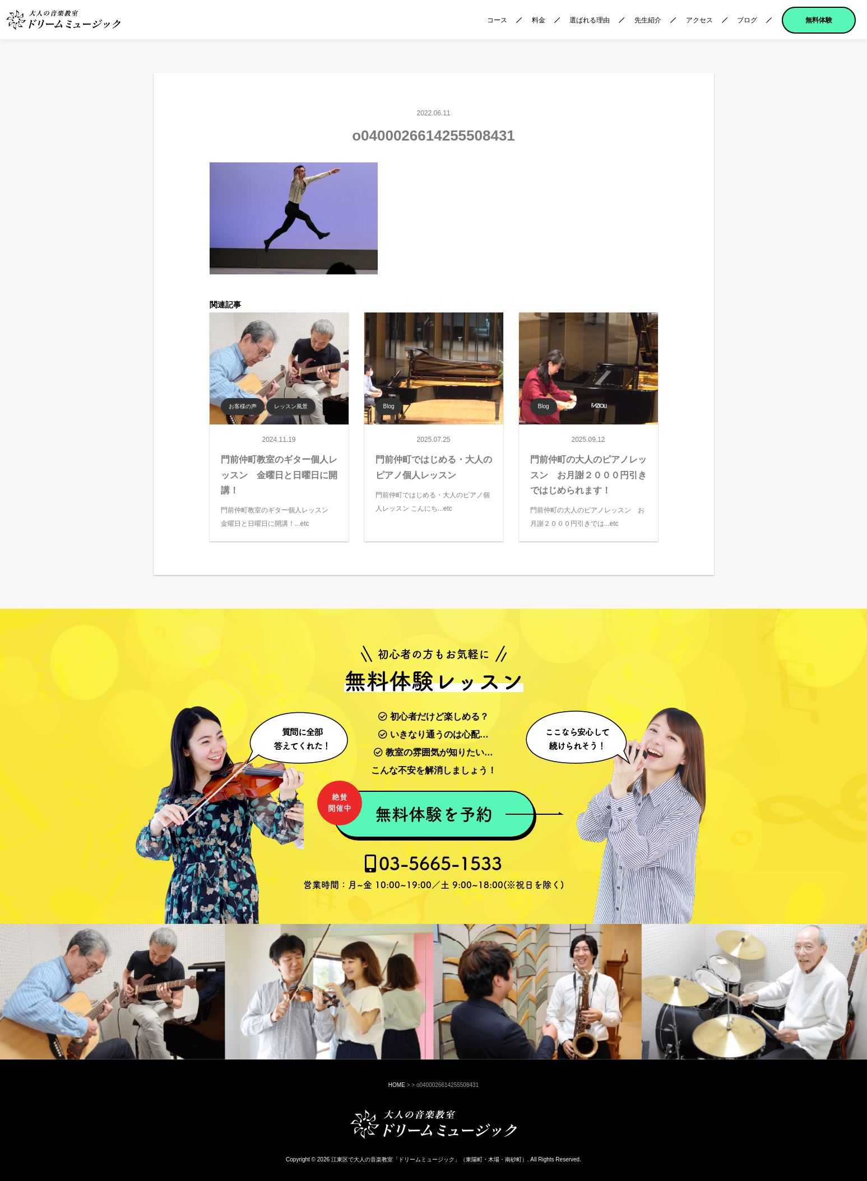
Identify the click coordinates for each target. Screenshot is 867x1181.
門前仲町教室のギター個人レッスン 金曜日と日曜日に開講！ (279, 474)
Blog (389, 406)
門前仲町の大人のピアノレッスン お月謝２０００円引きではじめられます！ (588, 474)
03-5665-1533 (433, 872)
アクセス (699, 20)
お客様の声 (243, 406)
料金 (538, 20)
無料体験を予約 (413, 808)
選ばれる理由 (589, 20)
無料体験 (818, 20)
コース (497, 20)
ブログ (747, 20)
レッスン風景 (291, 406)
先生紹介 (647, 20)
